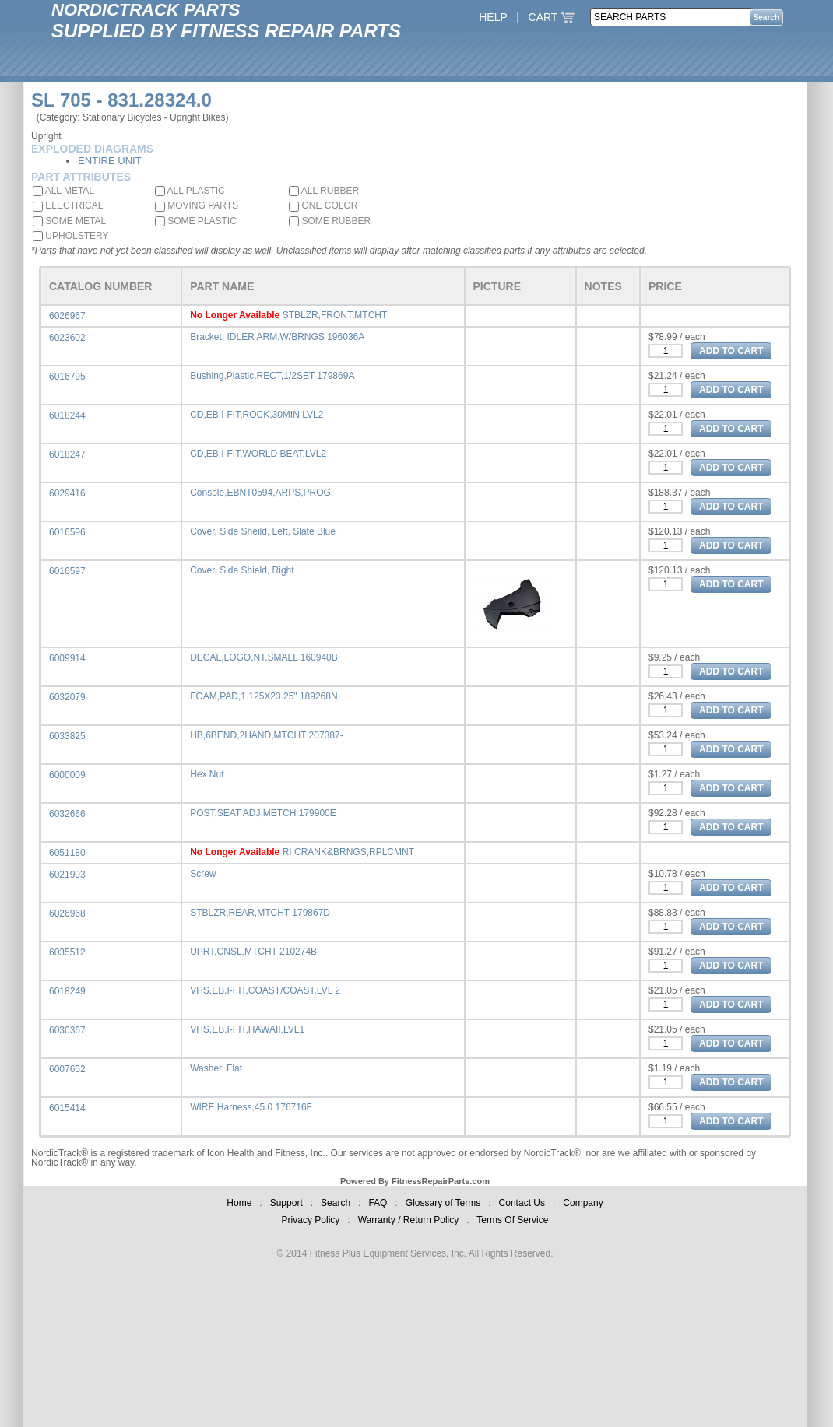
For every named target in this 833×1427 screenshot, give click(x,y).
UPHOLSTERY (70, 235)
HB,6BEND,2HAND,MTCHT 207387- (266, 735)
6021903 (67, 874)
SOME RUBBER (330, 221)
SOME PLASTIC (196, 221)
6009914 (67, 658)
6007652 (67, 1069)
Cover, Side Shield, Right (241, 570)
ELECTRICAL (68, 205)
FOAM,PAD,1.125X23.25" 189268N (263, 696)
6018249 (67, 991)
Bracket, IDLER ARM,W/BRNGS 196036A (277, 336)
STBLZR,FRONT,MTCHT (335, 315)
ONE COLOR (323, 205)
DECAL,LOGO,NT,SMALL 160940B (264, 657)
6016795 (67, 376)
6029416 (67, 493)
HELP (493, 17)
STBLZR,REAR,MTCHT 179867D (260, 912)
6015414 (67, 1108)
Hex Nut (206, 774)
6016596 (67, 532)
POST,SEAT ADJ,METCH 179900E (263, 813)
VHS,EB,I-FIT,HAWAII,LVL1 (247, 1029)
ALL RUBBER (324, 190)
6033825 (67, 736)
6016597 (67, 571)
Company (583, 1202)
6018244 (67, 415)
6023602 (67, 337)
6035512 (67, 952)
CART (552, 17)
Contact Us (522, 1202)
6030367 (67, 1030)
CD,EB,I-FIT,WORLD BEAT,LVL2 (258, 453)
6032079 (67, 697)
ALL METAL (63, 190)
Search (335, 1202)
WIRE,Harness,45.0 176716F (251, 1107)
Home (239, 1202)
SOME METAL (69, 221)
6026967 (67, 315)
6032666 (67, 813)
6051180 (67, 852)
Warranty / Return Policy (408, 1220)
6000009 (67, 775)
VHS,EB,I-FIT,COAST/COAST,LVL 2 (265, 990)
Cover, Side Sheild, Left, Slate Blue (263, 531)
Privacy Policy (311, 1220)
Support (286, 1202)
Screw (203, 873)
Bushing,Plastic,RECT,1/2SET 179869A (272, 375)
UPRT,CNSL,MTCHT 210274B (253, 951)
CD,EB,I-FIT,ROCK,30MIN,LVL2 (256, 414)
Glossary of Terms (443, 1202)
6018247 (67, 454)
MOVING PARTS (196, 205)
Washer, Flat (216, 1068)
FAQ (377, 1202)
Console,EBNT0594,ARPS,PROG (260, 492)
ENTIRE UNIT (110, 161)
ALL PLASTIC (190, 190)
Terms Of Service (512, 1220)
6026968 (67, 913)
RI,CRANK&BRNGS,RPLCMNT (348, 852)
